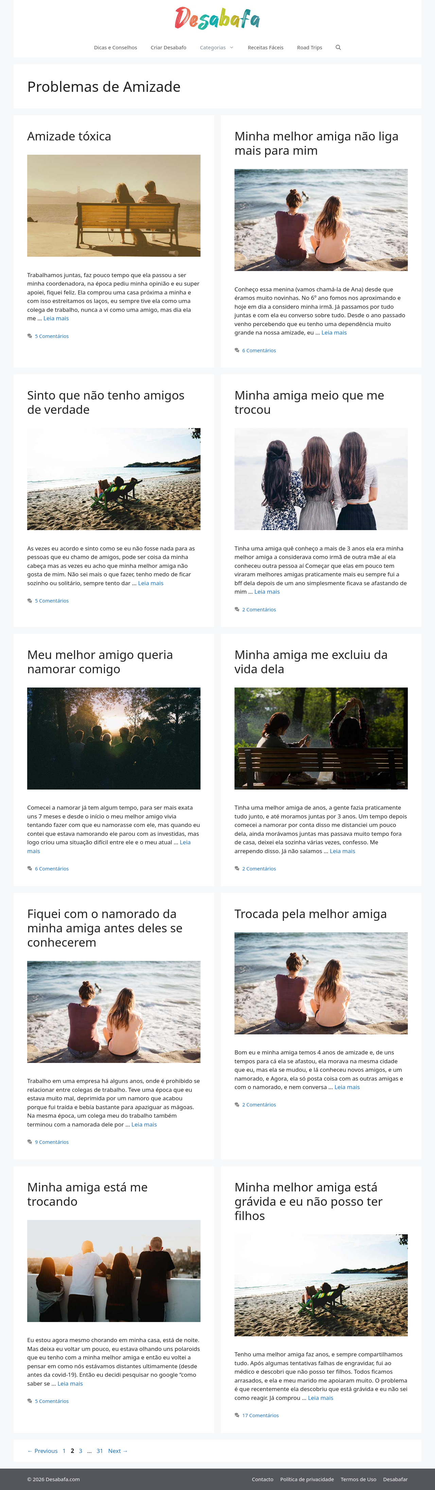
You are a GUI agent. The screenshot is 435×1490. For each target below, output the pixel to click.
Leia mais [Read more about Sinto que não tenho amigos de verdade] (150, 583)
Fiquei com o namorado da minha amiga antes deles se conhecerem (104, 927)
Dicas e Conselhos (115, 47)
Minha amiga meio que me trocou (309, 402)
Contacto (262, 1479)
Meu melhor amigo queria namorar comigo (100, 661)
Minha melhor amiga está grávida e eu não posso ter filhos (308, 1201)
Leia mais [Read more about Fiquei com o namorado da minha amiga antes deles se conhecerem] (144, 1124)
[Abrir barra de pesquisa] (338, 47)
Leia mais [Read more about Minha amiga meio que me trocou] (267, 591)
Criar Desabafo (168, 47)
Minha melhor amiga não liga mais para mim (316, 143)
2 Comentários (259, 609)
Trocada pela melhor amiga (310, 913)
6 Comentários (259, 350)
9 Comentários (52, 1142)
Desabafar (395, 1479)
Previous (42, 1451)
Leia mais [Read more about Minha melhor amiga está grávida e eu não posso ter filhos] (320, 1398)
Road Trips (309, 47)
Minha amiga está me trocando (87, 1194)
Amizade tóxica (69, 136)
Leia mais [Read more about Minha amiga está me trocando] (70, 1383)
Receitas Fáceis (265, 47)
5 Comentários (52, 336)
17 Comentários (260, 1415)
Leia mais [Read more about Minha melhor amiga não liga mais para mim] (334, 332)
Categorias (220, 47)
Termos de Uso (359, 1479)
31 (100, 1451)
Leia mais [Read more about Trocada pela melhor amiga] (347, 1087)
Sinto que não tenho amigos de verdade (106, 402)
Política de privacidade (307, 1479)
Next (118, 1451)
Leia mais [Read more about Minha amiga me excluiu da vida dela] (342, 851)
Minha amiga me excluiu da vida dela (311, 661)
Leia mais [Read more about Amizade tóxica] (56, 318)
